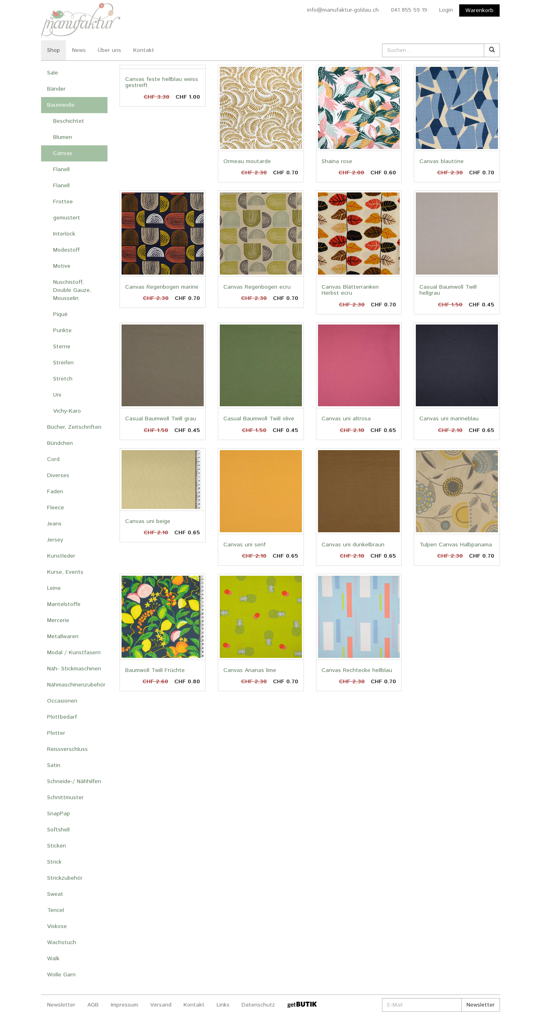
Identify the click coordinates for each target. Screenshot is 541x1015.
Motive (61, 266)
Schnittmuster (65, 798)
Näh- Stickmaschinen (74, 669)
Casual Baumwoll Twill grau (160, 419)
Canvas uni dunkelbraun (353, 545)
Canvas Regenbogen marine (161, 287)
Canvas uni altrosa (346, 419)
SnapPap (58, 814)
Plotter (56, 733)
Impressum (124, 1005)
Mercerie (58, 620)
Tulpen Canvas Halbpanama (455, 545)
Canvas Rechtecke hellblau (357, 670)
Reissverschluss (67, 749)
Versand (160, 1005)
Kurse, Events (65, 572)
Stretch (62, 379)
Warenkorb (479, 10)
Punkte (62, 331)
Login (446, 10)
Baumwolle (60, 105)
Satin (53, 765)
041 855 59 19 (409, 10)
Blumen (62, 137)
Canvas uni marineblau (449, 419)
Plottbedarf (62, 717)
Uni (57, 395)
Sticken (56, 846)
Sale (52, 73)
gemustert (66, 218)
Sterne (61, 347)
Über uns (109, 50)
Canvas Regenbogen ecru (257, 287)
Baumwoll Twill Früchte (155, 670)
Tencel (55, 910)
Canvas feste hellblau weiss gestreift (161, 82)
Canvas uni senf (244, 545)
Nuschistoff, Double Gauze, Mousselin (72, 290)
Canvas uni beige (147, 521)
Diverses (58, 475)
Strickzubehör (65, 878)
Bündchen (60, 443)
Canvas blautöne (441, 161)
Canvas (62, 153)
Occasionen (62, 701)
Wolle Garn (61, 975)
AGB (93, 1005)
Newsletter (61, 1005)
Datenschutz (258, 1005)
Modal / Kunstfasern (74, 653)
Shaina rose (337, 161)
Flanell (61, 169)
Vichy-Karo (67, 411)
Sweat (55, 894)
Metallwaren (62, 637)
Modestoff (66, 250)
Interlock (64, 234)
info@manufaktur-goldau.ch (343, 10)
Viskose (57, 926)
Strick (54, 862)
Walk (53, 959)
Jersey (55, 540)
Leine (54, 588)
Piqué (60, 314)
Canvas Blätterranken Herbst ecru (350, 290)
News (79, 50)
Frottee (63, 202)
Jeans (54, 524)
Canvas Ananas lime (249, 670)
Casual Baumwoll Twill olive (258, 419)
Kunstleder (61, 556)
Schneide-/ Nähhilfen (74, 781)
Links (223, 1005)
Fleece (55, 508)
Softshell (58, 830)
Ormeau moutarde (247, 161)
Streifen (63, 363)
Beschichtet (68, 121)
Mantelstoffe (64, 604)
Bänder (56, 89)
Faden (55, 492)
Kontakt (143, 50)
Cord (53, 459)
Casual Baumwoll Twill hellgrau (448, 290)
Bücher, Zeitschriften (74, 427)
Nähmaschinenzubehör (76, 685)
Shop (53, 50)
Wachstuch (61, 943)
